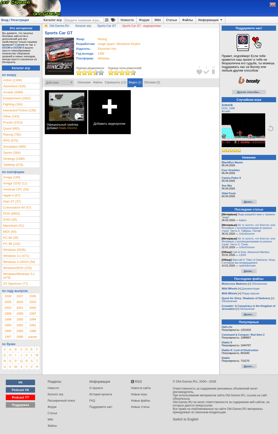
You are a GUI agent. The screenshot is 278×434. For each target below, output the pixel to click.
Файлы (187, 20)
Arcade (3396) (13, 92)
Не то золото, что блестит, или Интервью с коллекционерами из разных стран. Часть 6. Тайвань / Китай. (248, 228)
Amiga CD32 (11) (15, 183)
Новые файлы (140, 400)
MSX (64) (9, 231)
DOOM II (19, 47)
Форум (144, 20)
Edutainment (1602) (17, 98)
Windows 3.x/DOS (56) (19, 262)
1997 (32, 313)
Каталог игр (53, 20)
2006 (32, 296)
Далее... (249, 201)
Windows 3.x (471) (16, 256)
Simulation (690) (14, 146)
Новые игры (139, 394)
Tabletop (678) (13, 164)
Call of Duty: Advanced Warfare (250, 252)
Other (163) (11, 116)
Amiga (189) (11, 177)
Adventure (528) (14, 86)
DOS (224, 108)
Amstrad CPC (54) (16, 189)
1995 (19, 319)
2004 (19, 302)
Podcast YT (20, 397)
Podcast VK (20, 390)
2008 (7, 296)
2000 (32, 308)
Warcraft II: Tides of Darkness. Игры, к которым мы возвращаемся (249, 261)
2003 (32, 302)
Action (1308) (12, 80)
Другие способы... (249, 92)
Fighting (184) (12, 104)
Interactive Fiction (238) (19, 110)
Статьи (171, 20)
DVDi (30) (10, 219)
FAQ (92, 400)
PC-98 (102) (11, 244)
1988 (32, 331)
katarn (243, 220)
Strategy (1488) (14, 158)
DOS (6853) (11, 213)
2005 (7, 302)
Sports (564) (12, 152)
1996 (7, 319)
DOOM (6, 47)
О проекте (96, 388)
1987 (7, 337)
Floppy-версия (250, 293)
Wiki (157, 20)
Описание (84, 82)
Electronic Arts (107, 49)
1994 (32, 319)
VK (20, 382)
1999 (101, 53)
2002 (7, 308)
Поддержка (20, 405)
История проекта (100, 394)
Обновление (259, 283)
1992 (19, 325)
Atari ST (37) (12, 201)
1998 (19, 313)
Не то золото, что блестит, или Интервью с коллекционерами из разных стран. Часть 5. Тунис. (248, 241)
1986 (19, 337)
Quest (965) (11, 128)
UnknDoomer (247, 233)
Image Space (106, 44)
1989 (19, 331)
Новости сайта (141, 388)
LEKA (242, 254)
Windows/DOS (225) (17, 268)
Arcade (226, 111)
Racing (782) (12, 134)
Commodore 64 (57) (17, 207)
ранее (32, 337)
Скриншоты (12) (115, 82)
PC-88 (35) (11, 237)
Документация (250, 288)
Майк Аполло (68, 128)
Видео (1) (135, 82)
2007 (19, 296)
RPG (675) (10, 140)
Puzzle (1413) (12, 122)
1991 (32, 325)
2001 (19, 308)
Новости (127, 20)
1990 (7, 331)
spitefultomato (247, 265)
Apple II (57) (11, 195)
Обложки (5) (152, 82)
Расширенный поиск (61, 400)
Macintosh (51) (13, 225)
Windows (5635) (14, 250)
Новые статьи (140, 407)
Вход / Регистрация (15, 20)
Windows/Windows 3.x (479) (19, 275)
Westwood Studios (128, 44)
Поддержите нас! (100, 407)
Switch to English (186, 419)
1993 (7, 325)
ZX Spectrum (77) (15, 283)
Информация (210, 20)
